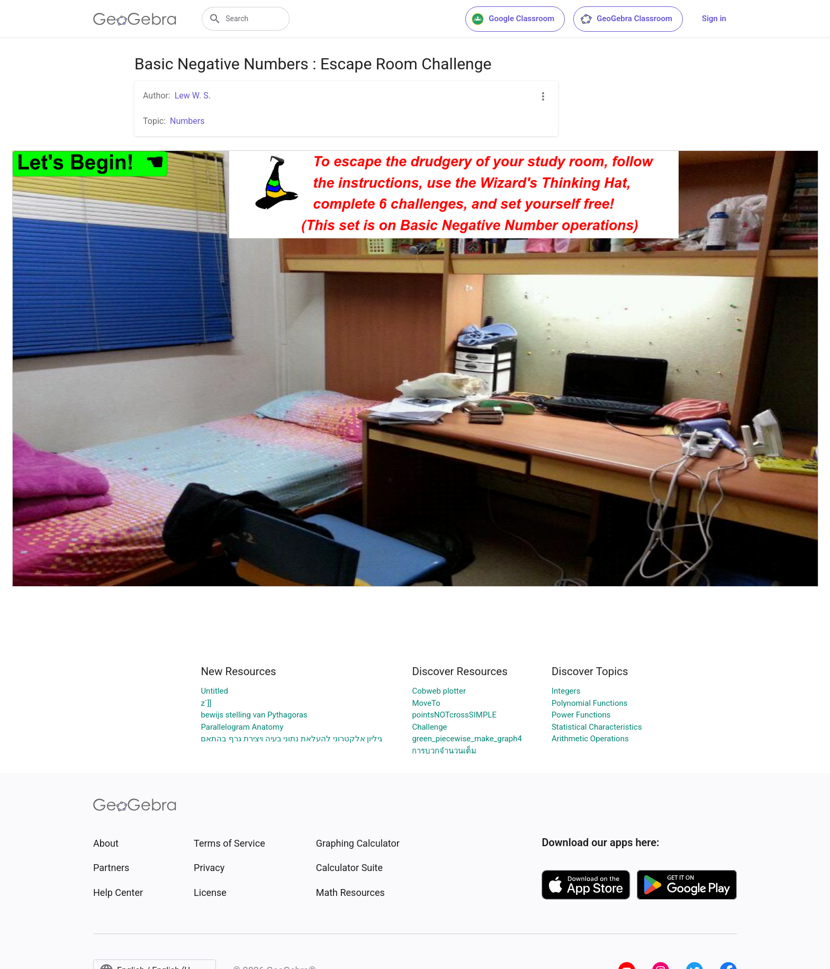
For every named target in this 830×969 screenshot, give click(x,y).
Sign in (714, 18)
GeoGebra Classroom (626, 19)
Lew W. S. (193, 96)
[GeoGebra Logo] (134, 19)
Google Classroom (513, 19)
